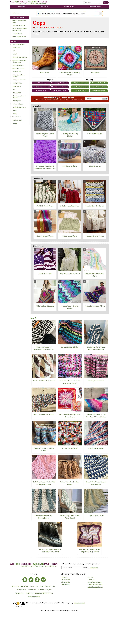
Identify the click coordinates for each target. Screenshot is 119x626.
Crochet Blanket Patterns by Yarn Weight (19, 29)
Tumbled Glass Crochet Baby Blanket (44, 449)
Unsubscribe (19, 593)
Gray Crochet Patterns (80, 90)
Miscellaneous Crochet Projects (19, 96)
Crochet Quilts (16, 72)
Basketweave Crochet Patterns (98, 83)
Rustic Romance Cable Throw (70, 206)
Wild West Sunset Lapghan (45, 306)
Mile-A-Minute (16, 93)
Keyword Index (50, 586)
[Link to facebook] (24, 579)
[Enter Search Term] (91, 2)
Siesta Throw (44, 72)
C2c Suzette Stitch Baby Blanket (44, 381)
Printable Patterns (41, 83)
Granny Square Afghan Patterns (18, 75)
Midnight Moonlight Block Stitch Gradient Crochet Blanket (50, 550)
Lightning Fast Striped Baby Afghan (94, 275)
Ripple (14, 110)
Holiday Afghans (17, 83)
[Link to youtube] (43, 579)
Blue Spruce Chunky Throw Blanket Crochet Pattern (96, 348)
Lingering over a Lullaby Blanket (70, 135)
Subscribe (15, 13)
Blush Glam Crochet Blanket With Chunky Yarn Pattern (43, 483)
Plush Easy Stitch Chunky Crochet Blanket (43, 517)
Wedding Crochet (41, 90)
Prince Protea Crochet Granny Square (70, 73)
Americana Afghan (45, 273)
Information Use (78, 100)
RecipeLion (91, 579)
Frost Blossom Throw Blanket (43, 414)
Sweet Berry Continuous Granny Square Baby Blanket (70, 382)
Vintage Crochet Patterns (59, 90)
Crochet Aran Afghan (69, 236)
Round (14, 114)
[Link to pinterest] (37, 579)
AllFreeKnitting (65, 582)
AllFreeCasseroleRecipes (95, 584)
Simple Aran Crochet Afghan (70, 273)
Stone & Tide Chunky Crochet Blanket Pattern (96, 483)
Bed (13, 51)
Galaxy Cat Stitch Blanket (69, 347)
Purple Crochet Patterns (98, 87)
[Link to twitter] (31, 579)
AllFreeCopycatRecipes (94, 582)
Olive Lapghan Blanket (96, 448)
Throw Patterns (16, 117)
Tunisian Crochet (17, 33)
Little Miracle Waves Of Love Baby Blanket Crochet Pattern (96, 416)
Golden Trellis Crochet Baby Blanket (69, 483)
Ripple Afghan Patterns (98, 90)
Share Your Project (44, 590)
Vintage (14, 123)
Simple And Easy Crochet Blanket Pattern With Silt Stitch (45, 167)
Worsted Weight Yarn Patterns (59, 83)
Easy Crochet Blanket (18, 25)
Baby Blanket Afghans (18, 44)
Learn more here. (79, 603)
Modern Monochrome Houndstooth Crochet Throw (44, 348)
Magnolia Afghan (95, 166)
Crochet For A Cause (18, 68)
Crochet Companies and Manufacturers (19, 61)
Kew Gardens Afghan (69, 166)
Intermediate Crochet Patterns (59, 87)
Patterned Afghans (17, 104)
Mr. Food (90, 577)
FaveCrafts (64, 577)
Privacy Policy (69, 100)
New (33, 318)
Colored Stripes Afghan (45, 236)
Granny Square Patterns (19, 36)
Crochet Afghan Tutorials (19, 57)
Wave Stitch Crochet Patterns (80, 87)
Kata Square (95, 72)
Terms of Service (33, 597)
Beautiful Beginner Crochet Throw (45, 135)
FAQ (41, 586)
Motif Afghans (16, 101)
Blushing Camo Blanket (96, 381)
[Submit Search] (106, 2)
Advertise (24, 586)
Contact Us (34, 586)
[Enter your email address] (72, 567)
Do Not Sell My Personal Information (39, 593)
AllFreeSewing (65, 584)
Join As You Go (16, 86)
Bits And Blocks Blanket (70, 448)
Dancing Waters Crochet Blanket (69, 307)
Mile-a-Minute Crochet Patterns (41, 87)
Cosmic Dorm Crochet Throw (95, 306)
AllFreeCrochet (65, 579)
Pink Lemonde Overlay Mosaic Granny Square (69, 416)
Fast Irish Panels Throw (45, 206)
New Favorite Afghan (94, 134)
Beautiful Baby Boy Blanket (94, 206)
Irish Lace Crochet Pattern (95, 236)
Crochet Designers (17, 65)
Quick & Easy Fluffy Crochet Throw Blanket (69, 517)
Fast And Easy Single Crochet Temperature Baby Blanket (89, 550)
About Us (15, 586)
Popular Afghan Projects (19, 107)
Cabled (14, 54)
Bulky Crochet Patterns (80, 83)
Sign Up (105, 98)
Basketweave (16, 47)
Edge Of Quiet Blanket (96, 516)
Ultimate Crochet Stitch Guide (19, 21)
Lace (13, 89)
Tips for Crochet (17, 120)
